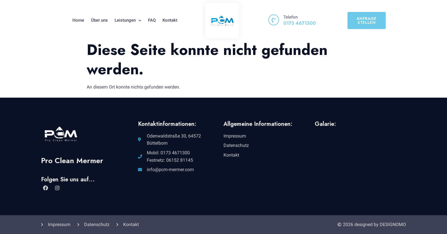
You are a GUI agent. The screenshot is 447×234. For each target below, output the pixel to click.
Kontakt (169, 20)
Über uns (99, 20)
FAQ (152, 20)
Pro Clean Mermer (72, 160)
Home (78, 20)
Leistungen (128, 20)
